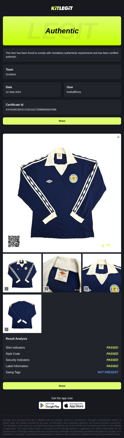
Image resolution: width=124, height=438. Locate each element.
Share (62, 121)
